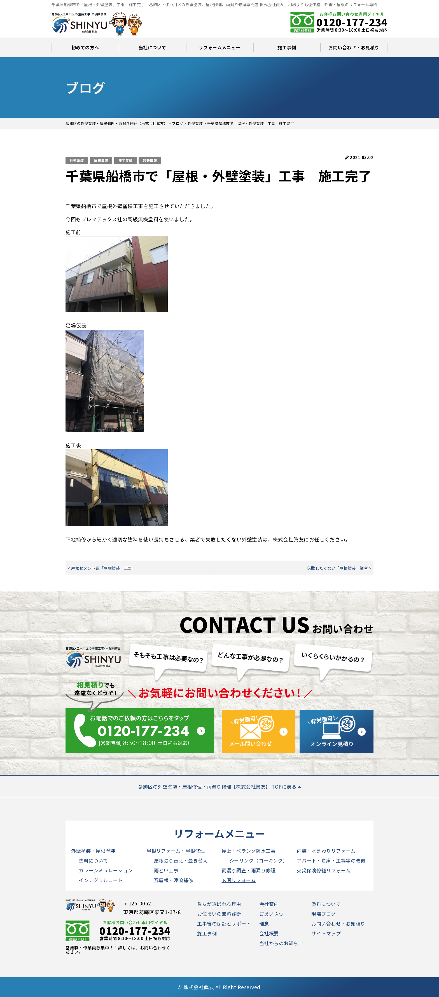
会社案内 (269, 903)
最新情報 (150, 160)
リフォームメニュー (219, 47)
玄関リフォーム (239, 880)
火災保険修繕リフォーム (324, 870)
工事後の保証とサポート (224, 923)
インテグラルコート (101, 880)
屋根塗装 (101, 160)
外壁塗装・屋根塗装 (93, 850)
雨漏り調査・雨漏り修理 (249, 870)
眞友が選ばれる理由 (219, 903)
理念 (264, 923)
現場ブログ (323, 913)
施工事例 (286, 47)
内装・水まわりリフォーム (326, 850)
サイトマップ (326, 933)
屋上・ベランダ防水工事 (249, 850)
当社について (152, 47)
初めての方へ (85, 47)
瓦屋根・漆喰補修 (173, 880)
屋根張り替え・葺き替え (181, 860)
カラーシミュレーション (106, 870)
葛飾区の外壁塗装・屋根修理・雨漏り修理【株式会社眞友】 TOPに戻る (219, 786)
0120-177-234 (351, 22)
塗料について (93, 860)
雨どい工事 (166, 870)
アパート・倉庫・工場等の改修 (331, 860)
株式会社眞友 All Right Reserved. (222, 987)
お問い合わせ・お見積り (353, 47)
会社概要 (269, 933)
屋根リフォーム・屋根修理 (175, 850)
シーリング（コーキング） (258, 860)
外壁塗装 (77, 160)
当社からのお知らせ (281, 943)
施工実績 (125, 160)
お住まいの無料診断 (219, 913)
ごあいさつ (271, 913)
